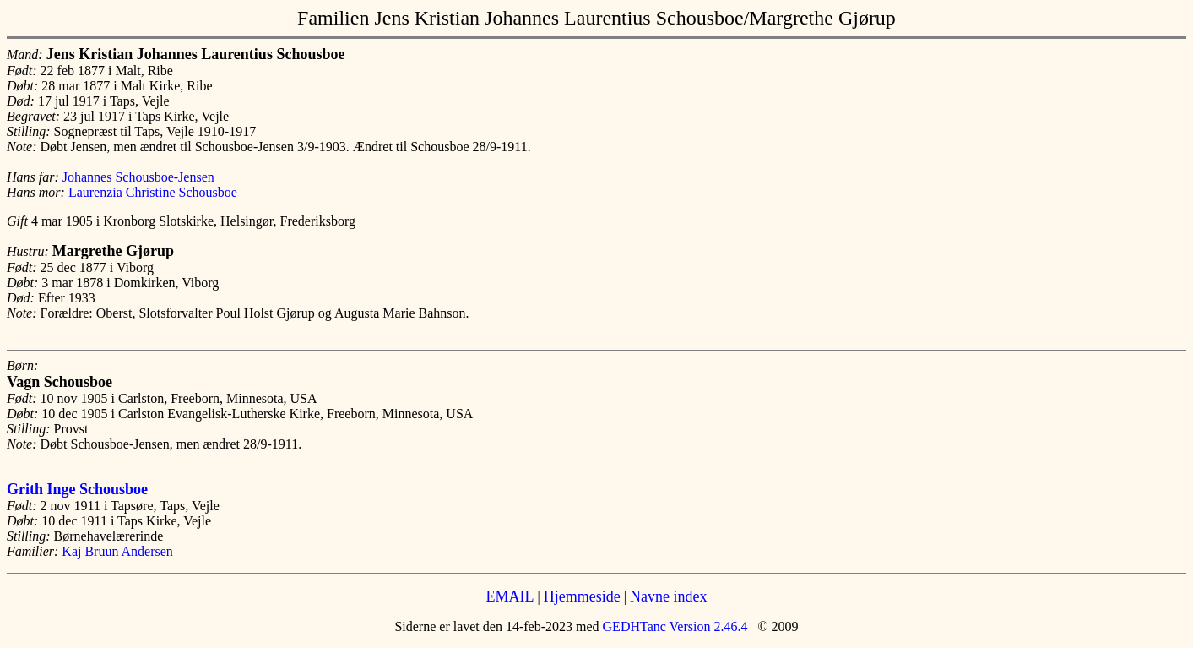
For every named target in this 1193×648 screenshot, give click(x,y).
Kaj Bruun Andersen (117, 551)
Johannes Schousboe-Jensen (138, 177)
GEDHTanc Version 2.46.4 (673, 626)
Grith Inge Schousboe (77, 489)
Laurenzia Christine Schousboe (152, 192)
